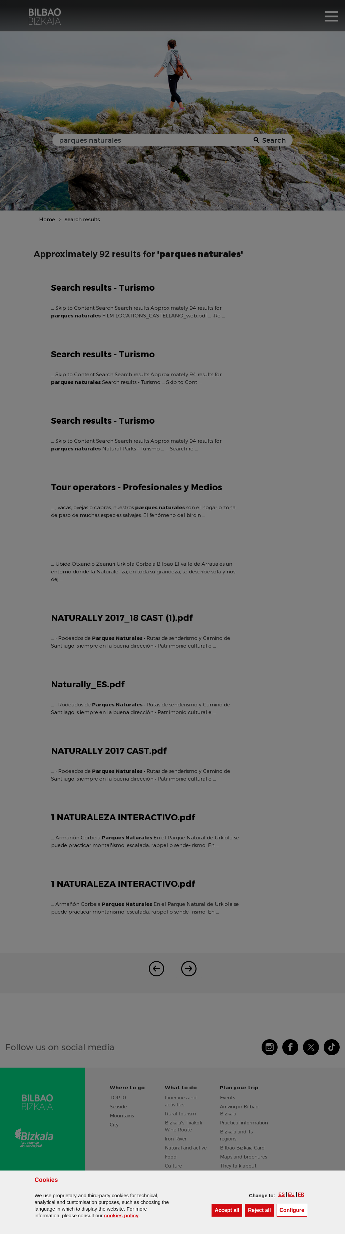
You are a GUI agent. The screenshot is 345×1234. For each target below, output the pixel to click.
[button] (282, 1194)
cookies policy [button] (121, 1215)
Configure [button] (293, 1210)
